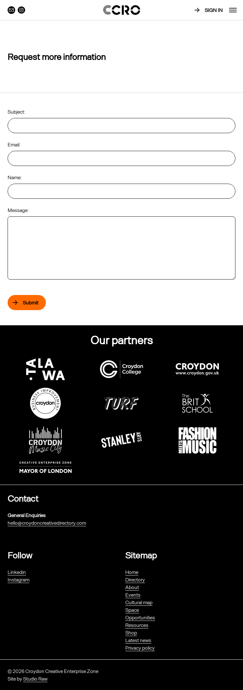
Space (132, 610)
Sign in (214, 10)
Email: (14, 144)
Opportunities (140, 617)
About (132, 587)
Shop (131, 632)
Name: (15, 177)
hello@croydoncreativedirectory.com (47, 523)
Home (131, 572)
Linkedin (17, 572)
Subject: (16, 112)
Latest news (138, 640)
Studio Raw (35, 678)
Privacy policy (140, 648)
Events (132, 595)
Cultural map (139, 602)
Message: (18, 210)
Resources (136, 625)
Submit (30, 302)
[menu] (232, 10)
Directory (135, 579)
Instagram (18, 579)
